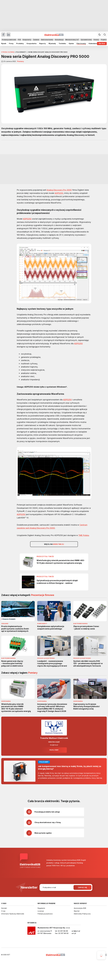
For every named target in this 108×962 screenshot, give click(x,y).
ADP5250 (59, 193)
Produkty (20, 43)
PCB (19, 39)
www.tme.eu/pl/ (54, 742)
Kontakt (4, 908)
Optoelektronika (86, 39)
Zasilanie (36, 39)
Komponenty (27, 39)
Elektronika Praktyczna (82, 914)
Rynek (3, 43)
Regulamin (41, 908)
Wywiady (52, 43)
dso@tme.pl (54, 745)
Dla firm (102, 43)
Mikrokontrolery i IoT (72, 39)
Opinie (71, 43)
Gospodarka (31, 43)
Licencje (41, 911)
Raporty (42, 43)
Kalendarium (94, 43)
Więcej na (54, 544)
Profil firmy (54, 750)
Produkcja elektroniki (9, 39)
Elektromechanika (47, 39)
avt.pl (74, 933)
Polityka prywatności (45, 914)
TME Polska (83, 535)
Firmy (11, 43)
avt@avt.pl (76, 931)
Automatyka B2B (80, 908)
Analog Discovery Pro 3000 (59, 190)
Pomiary (96, 39)
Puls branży (81, 43)
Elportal (76, 911)
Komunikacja (59, 39)
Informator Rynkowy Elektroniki (12, 914)
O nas (3, 911)
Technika (62, 43)
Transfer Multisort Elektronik (54, 738)
